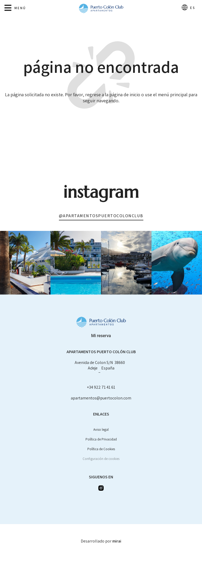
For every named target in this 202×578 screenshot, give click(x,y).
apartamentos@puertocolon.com (101, 398)
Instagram (101, 191)
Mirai (116, 541)
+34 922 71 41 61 (101, 387)
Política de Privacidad (101, 439)
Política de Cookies (101, 449)
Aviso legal (101, 429)
